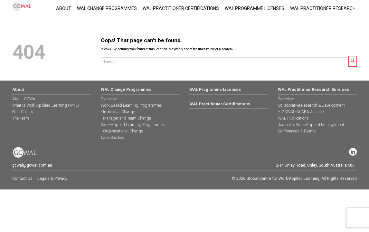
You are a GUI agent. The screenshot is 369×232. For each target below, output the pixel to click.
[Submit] (352, 61)
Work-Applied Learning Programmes (133, 124)
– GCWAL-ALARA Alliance (301, 111)
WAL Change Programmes (107, 8)
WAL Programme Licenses (254, 8)
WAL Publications (293, 118)
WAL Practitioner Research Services (313, 89)
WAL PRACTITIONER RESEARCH (322, 8)
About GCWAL (25, 98)
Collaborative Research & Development (311, 105)
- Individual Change (118, 111)
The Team (20, 118)
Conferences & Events (297, 131)
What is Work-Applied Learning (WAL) (45, 105)
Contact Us (22, 178)
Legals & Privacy (52, 178)
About (63, 8)
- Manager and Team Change (126, 118)
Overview (109, 98)
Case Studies (112, 137)
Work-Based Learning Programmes (131, 105)
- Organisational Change (122, 131)
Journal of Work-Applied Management (311, 124)
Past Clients (22, 111)
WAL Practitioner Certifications (181, 8)
